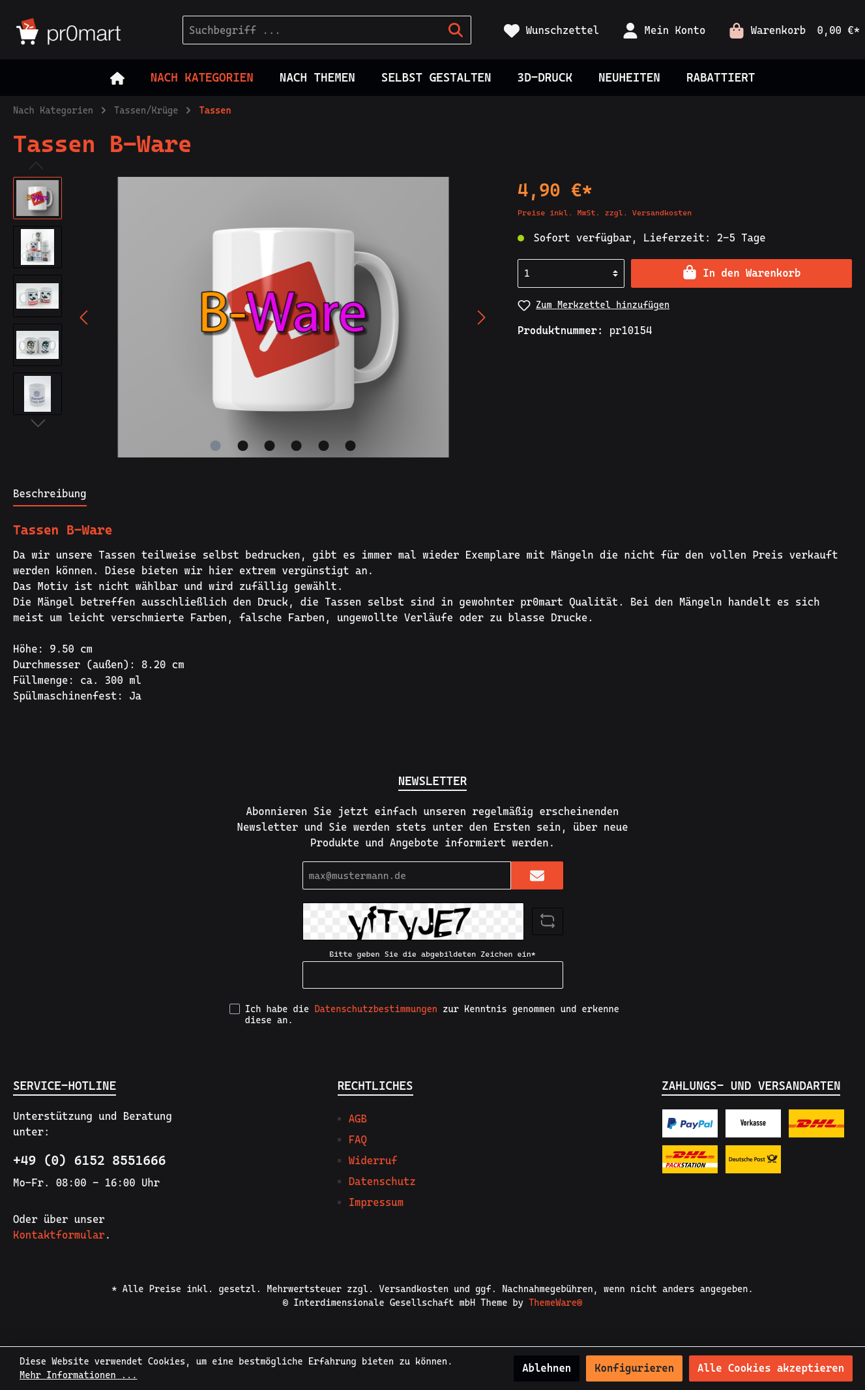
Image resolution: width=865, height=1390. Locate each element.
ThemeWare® (555, 1302)
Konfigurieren (634, 1368)
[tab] (50, 493)
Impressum (376, 1202)
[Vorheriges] (85, 317)
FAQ (358, 1140)
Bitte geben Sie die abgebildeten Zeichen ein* (432, 954)
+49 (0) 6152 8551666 (89, 1160)
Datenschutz (382, 1181)
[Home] (117, 77)
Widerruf (373, 1160)
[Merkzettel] (551, 30)
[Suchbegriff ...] (312, 30)
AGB (358, 1119)
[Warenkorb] (790, 30)
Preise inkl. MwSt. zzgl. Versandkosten (605, 212)
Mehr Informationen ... (78, 1375)
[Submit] (537, 875)
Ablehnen (546, 1368)
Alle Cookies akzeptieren (770, 1368)
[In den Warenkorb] (741, 273)
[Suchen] (456, 30)
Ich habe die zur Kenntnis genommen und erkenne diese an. (432, 1014)
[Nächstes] (481, 317)
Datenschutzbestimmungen (375, 1009)
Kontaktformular (59, 1235)
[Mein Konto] (664, 30)
